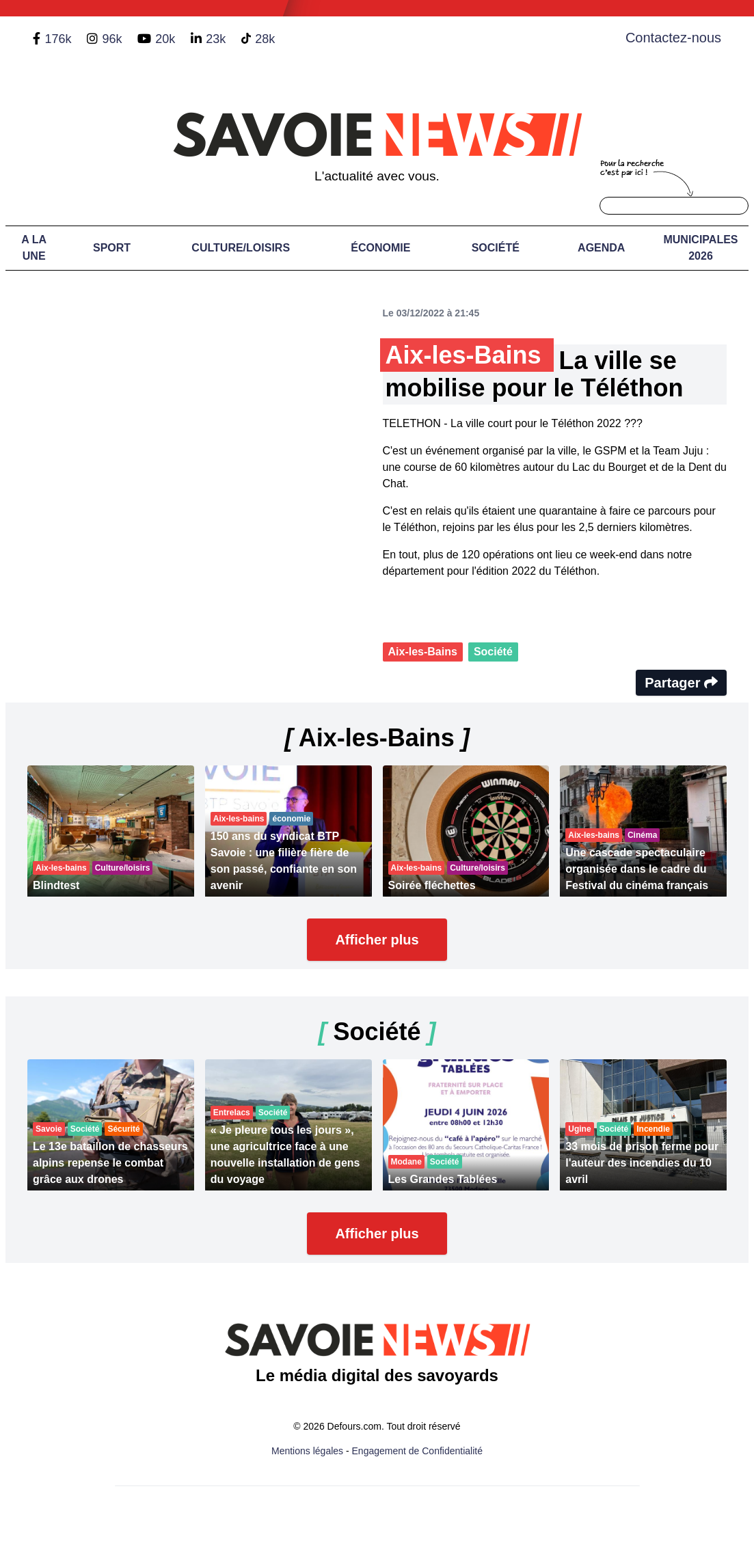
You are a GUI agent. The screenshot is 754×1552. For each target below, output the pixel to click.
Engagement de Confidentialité (417, 1450)
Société (496, 248)
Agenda (601, 248)
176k (57, 39)
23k (216, 39)
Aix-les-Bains (422, 651)
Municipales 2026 (700, 248)
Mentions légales (307, 1450)
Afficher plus (376, 939)
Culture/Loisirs (240, 248)
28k (265, 39)
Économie (380, 248)
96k (112, 39)
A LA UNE (33, 248)
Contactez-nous (673, 37)
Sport (112, 248)
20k (165, 39)
